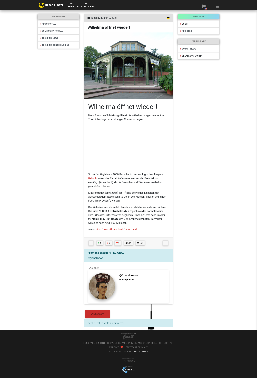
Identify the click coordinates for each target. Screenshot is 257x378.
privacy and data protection (145, 342)
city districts (86, 5)
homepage (89, 342)
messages (97, 314)
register (185, 31)
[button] (203, 6)
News (71, 5)
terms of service (117, 342)
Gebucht (93, 178)
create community (191, 56)
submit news (187, 49)
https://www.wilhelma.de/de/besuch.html (116, 229)
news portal (47, 24)
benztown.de (141, 351)
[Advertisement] (128, 147)
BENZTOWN (51, 5)
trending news (48, 38)
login (183, 24)
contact (169, 342)
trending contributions (54, 45)
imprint (100, 342)
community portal (51, 31)
